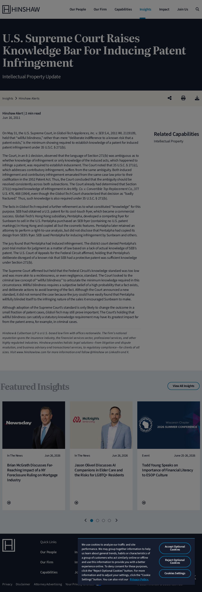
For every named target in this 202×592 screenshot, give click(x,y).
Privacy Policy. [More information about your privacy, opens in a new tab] (139, 579)
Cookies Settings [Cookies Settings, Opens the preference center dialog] (175, 573)
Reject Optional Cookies (175, 561)
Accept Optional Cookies (175, 548)
